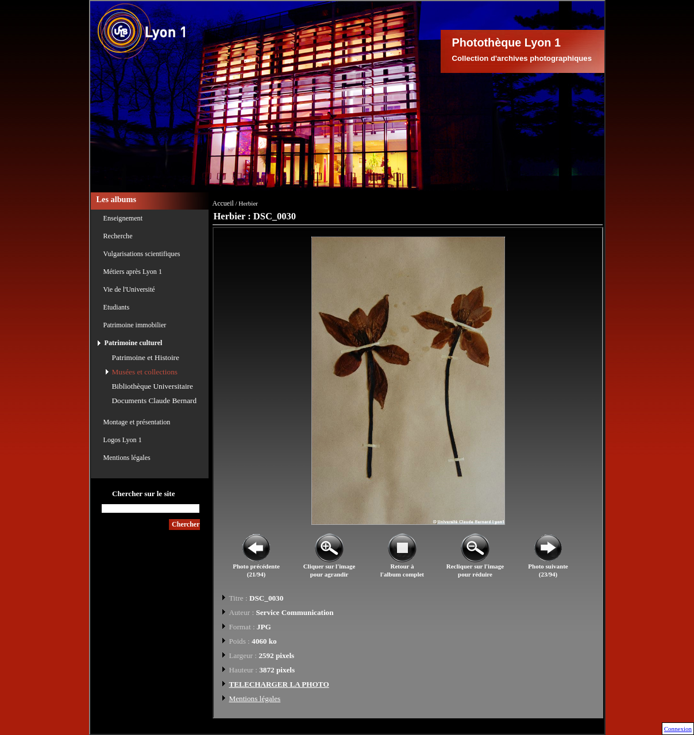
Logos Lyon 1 (122, 440)
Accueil (223, 203)
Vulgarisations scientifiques (141, 254)
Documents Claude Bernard (154, 400)
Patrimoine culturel (134, 343)
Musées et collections (145, 372)
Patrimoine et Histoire (145, 357)
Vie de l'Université (129, 289)
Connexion (678, 728)
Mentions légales (127, 458)
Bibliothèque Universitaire (152, 386)
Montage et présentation (137, 422)
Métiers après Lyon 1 (132, 272)
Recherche (118, 236)
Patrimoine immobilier (135, 325)
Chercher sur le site (143, 493)
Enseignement (123, 218)
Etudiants (116, 307)
